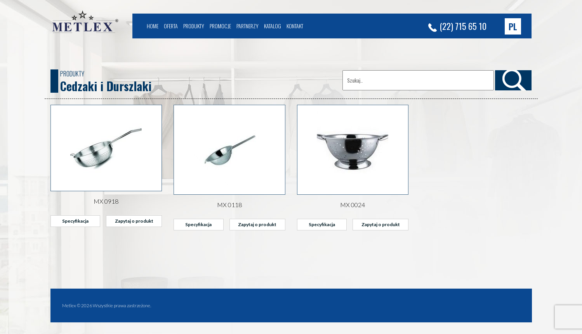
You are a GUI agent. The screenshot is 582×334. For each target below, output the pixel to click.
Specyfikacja (75, 221)
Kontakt (295, 26)
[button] (513, 26)
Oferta (171, 26)
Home (152, 26)
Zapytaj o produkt (134, 221)
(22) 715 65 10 (457, 26)
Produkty (193, 26)
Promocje (220, 26)
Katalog (272, 26)
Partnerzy (247, 26)
